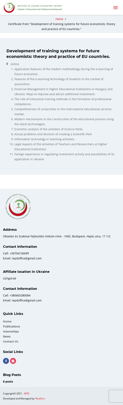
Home (7, 321)
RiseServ (40, 398)
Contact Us (10, 341)
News (7, 336)
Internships (11, 331)
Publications (11, 326)
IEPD (26, 393)
